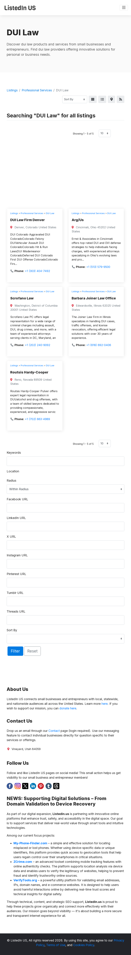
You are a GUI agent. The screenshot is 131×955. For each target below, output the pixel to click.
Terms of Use (55, 945)
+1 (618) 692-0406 (98, 345)
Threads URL (16, 611)
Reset (32, 651)
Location (13, 471)
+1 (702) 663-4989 (37, 419)
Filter (15, 651)
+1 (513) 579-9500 (98, 267)
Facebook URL (17, 499)
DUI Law (50, 213)
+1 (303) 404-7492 (37, 271)
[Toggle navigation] (124, 8)
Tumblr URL (15, 593)
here (104, 703)
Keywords (14, 452)
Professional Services (37, 90)
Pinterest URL (16, 574)
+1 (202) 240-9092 (37, 345)
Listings (12, 90)
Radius (11, 480)
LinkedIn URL (16, 518)
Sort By (12, 630)
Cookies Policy (83, 945)
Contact (54, 731)
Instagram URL (17, 555)
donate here (67, 708)
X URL (11, 536)
